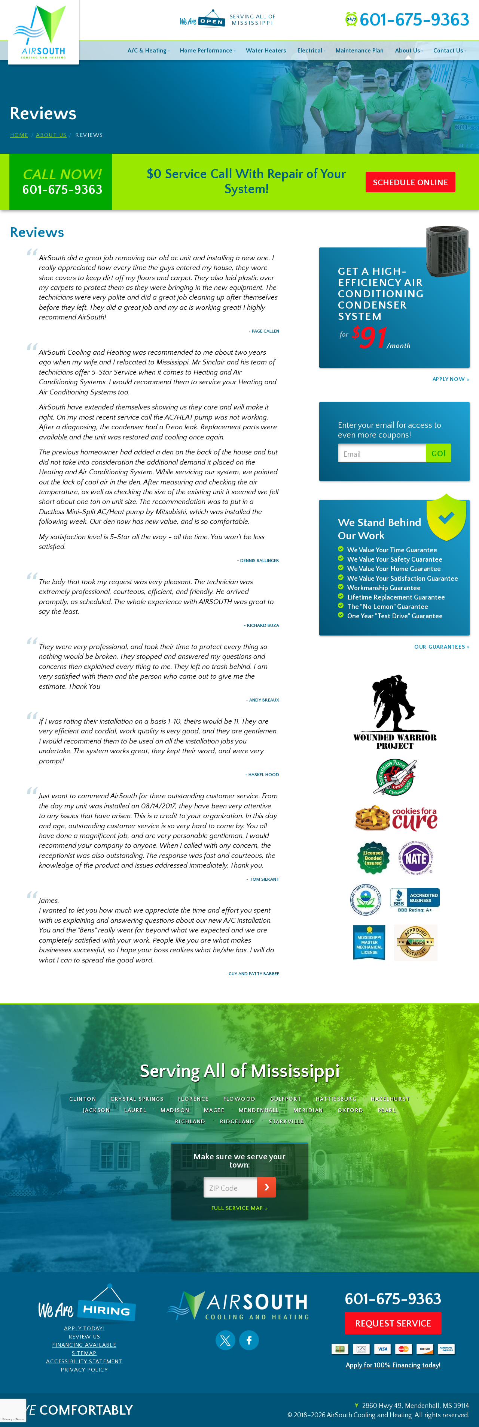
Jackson (96, 1110)
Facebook (249, 1341)
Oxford (351, 1110)
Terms (20, 1419)
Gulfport (286, 1099)
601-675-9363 (414, 20)
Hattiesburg (336, 1099)
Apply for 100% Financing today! (393, 1365)
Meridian (308, 1110)
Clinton (83, 1099)
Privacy (7, 1419)
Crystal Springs (137, 1099)
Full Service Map (237, 1208)
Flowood (239, 1099)
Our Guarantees (439, 647)
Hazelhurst (390, 1099)
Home (19, 135)
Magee (214, 1110)
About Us (51, 135)
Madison (175, 1110)
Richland (190, 1121)
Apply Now (449, 379)
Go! (438, 454)
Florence (193, 1099)
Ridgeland (237, 1121)
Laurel (135, 1110)
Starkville (286, 1121)
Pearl (387, 1110)
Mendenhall (259, 1110)
